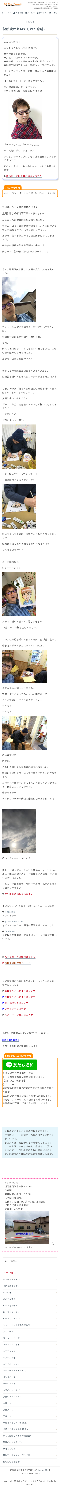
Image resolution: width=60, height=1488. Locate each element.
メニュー (30, 13)
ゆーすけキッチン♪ (12, 1312)
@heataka (10, 911)
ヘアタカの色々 (10, 1357)
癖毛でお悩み (9, 1449)
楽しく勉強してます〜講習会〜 (17, 1435)
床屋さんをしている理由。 (15, 1422)
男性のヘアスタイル (12, 1442)
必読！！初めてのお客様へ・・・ (18, 1429)
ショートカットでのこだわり (16, 1325)
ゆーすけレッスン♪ (12, 1318)
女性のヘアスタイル (12, 1396)
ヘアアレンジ (9, 1351)
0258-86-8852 (10, 1039)
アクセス (6, 13)
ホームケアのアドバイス (14, 1370)
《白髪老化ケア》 (11, 1286)
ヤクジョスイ (9, 1383)
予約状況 (42, 13)
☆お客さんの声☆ (11, 1279)
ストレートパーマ (11, 1338)
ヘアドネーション (11, 1364)
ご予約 (53, 13)
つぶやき (30, 22)
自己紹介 (18, 13)
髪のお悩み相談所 (11, 1462)
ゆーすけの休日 (10, 1305)
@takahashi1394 (14, 921)
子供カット (8, 1416)
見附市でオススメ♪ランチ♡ (16, 1455)
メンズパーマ (9, 1377)
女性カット (8, 1403)
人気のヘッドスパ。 (12, 1390)
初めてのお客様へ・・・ (18, 963)
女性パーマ (8, 1410)
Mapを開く (43, 1470)
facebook (10, 931)
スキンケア (8, 1331)
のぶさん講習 (9, 1299)
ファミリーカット (11, 1344)
